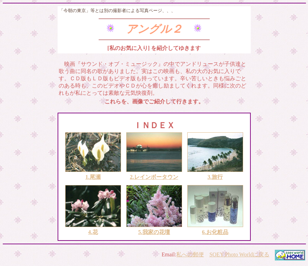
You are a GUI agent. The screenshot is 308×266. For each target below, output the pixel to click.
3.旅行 (215, 177)
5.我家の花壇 (154, 232)
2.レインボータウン (154, 177)
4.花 (93, 232)
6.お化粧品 (215, 232)
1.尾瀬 (93, 177)
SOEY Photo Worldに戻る (239, 254)
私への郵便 (190, 254)
